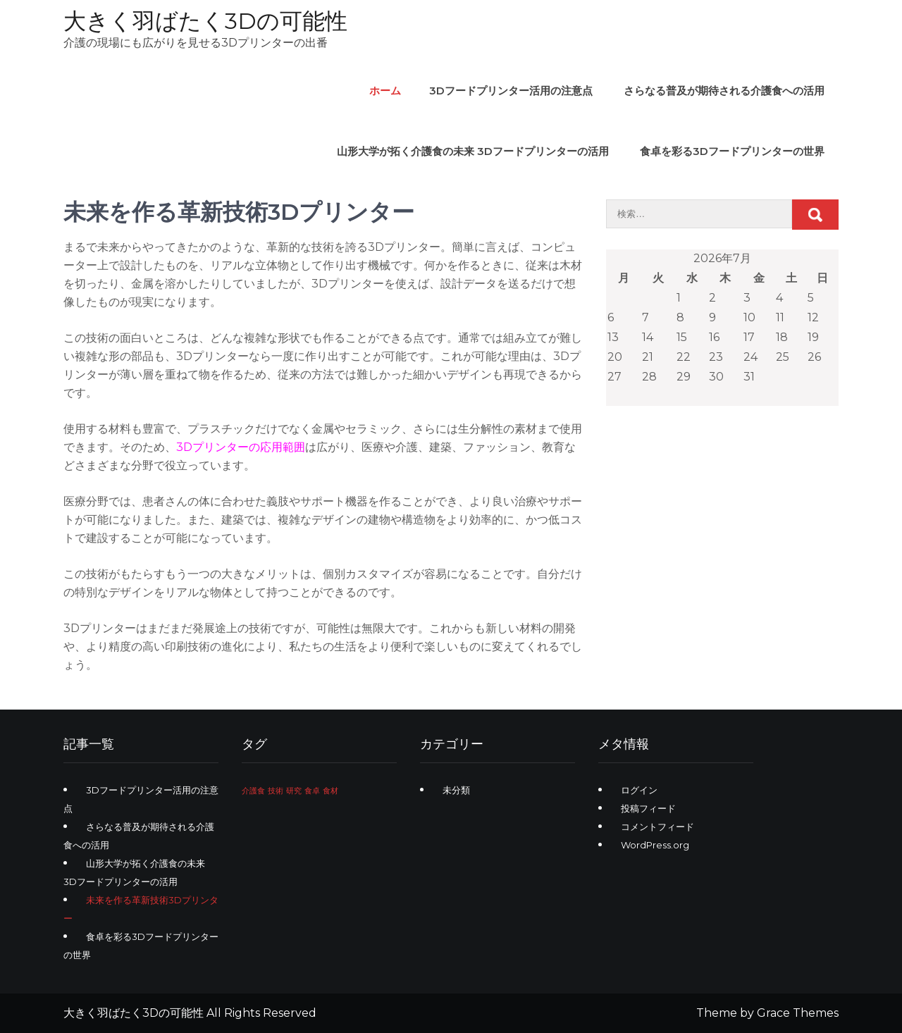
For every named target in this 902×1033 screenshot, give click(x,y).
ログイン (639, 790)
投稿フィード (648, 808)
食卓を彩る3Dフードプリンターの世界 (732, 151)
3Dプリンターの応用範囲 (240, 447)
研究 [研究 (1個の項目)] (294, 791)
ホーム (385, 90)
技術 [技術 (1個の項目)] (275, 791)
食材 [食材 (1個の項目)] (330, 791)
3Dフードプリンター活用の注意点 (511, 90)
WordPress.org (655, 844)
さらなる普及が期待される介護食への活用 (724, 90)
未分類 (456, 790)
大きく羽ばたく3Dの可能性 (205, 21)
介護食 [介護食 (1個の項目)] (253, 791)
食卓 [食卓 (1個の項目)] (312, 791)
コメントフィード (657, 826)
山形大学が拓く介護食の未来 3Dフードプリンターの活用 (473, 151)
